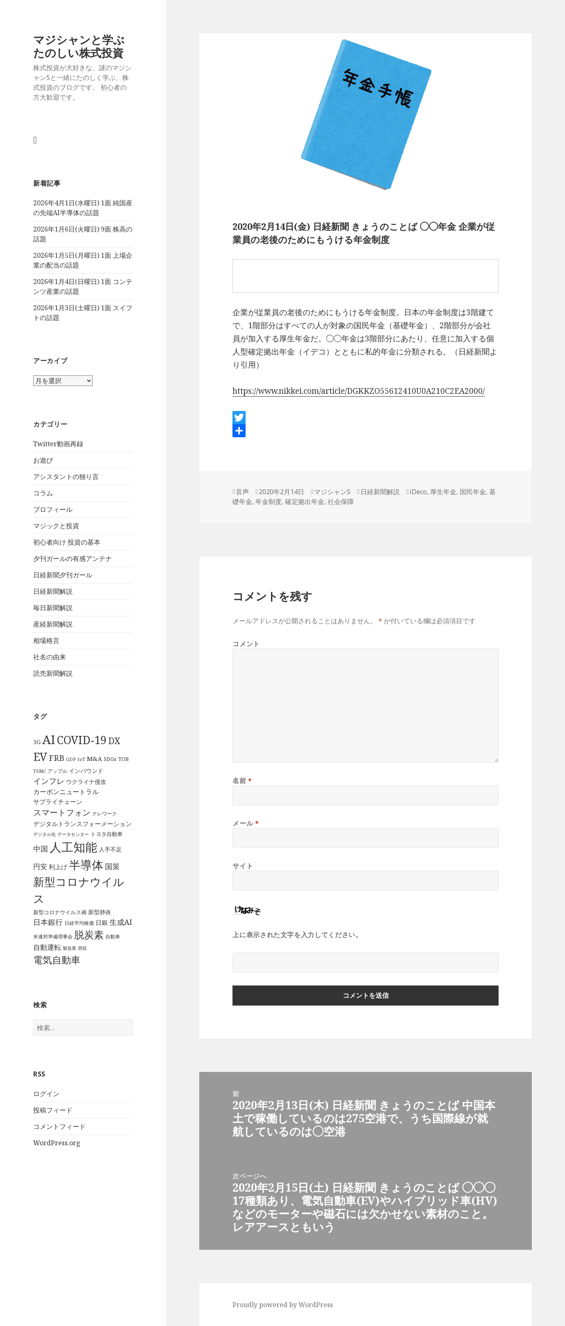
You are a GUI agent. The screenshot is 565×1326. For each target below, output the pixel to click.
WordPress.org (56, 1142)
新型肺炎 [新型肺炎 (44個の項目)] (99, 912)
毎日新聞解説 (53, 607)
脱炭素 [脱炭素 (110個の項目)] (89, 934)
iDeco (418, 491)
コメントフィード (59, 1126)
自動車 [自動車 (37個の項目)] (112, 936)
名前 (242, 780)
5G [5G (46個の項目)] (37, 742)
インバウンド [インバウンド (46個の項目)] (86, 770)
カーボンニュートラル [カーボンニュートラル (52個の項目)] (66, 791)
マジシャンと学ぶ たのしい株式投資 (79, 46)
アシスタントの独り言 (66, 476)
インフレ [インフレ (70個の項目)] (48, 781)
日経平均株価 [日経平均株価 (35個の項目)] (79, 923)
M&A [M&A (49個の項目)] (94, 758)
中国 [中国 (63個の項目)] (40, 849)
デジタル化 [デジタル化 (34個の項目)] (44, 834)
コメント (246, 643)
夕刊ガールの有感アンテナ (72, 558)
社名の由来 (49, 656)
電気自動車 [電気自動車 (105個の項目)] (56, 959)
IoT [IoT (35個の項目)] (81, 759)
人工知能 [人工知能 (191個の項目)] (73, 847)
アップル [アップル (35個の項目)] (57, 771)
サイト (242, 865)
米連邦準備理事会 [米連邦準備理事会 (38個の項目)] (53, 936)
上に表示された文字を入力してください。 (297, 934)
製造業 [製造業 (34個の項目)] (69, 948)
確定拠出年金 (304, 501)
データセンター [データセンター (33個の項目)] (73, 834)
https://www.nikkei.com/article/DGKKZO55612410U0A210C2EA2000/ (358, 391)
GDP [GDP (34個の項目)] (71, 759)
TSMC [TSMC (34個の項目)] (39, 771)
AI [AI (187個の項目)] (48, 739)
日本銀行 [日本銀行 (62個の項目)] (48, 922)
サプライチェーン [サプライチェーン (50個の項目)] (57, 801)
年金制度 (268, 501)
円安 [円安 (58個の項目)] (40, 866)
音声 (242, 491)
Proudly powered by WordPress (282, 1304)
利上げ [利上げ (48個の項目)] (58, 867)
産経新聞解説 (53, 624)
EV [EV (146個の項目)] (40, 756)
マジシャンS (332, 491)
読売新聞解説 (53, 673)
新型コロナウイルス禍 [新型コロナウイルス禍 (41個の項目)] (60, 912)
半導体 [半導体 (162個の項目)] (86, 864)
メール (245, 823)
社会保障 (341, 501)
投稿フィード (53, 1110)
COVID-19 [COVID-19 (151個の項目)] (82, 739)
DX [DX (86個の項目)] (114, 741)
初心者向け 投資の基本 (66, 542)
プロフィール (53, 509)
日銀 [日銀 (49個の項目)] (102, 922)
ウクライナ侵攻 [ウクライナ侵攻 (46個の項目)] (86, 782)
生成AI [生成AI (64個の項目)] (120, 922)
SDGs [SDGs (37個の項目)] (110, 759)
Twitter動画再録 (58, 443)
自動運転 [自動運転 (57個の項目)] (47, 947)
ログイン (46, 1093)
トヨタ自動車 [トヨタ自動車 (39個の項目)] (107, 834)
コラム (43, 492)
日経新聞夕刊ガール (62, 574)
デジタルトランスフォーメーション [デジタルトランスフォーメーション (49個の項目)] (82, 824)
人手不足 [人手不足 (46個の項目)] (110, 849)
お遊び (43, 460)
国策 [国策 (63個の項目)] (112, 866)
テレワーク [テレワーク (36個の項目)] (104, 813)
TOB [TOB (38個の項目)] (123, 759)
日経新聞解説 (53, 591)
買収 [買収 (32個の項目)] (82, 948)
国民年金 (473, 491)
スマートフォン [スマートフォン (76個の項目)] (62, 812)
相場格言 (46, 640)
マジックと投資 (56, 525)
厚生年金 (443, 491)
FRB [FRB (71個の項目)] (56, 758)
